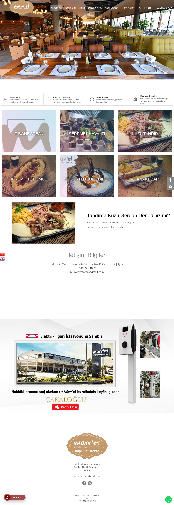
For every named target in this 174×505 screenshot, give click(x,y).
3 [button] (88, 77)
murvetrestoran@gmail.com (87, 272)
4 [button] (92, 77)
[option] (87, 39)
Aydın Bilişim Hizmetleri (87, 501)
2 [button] (85, 77)
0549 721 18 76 (86, 268)
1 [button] (82, 77)
